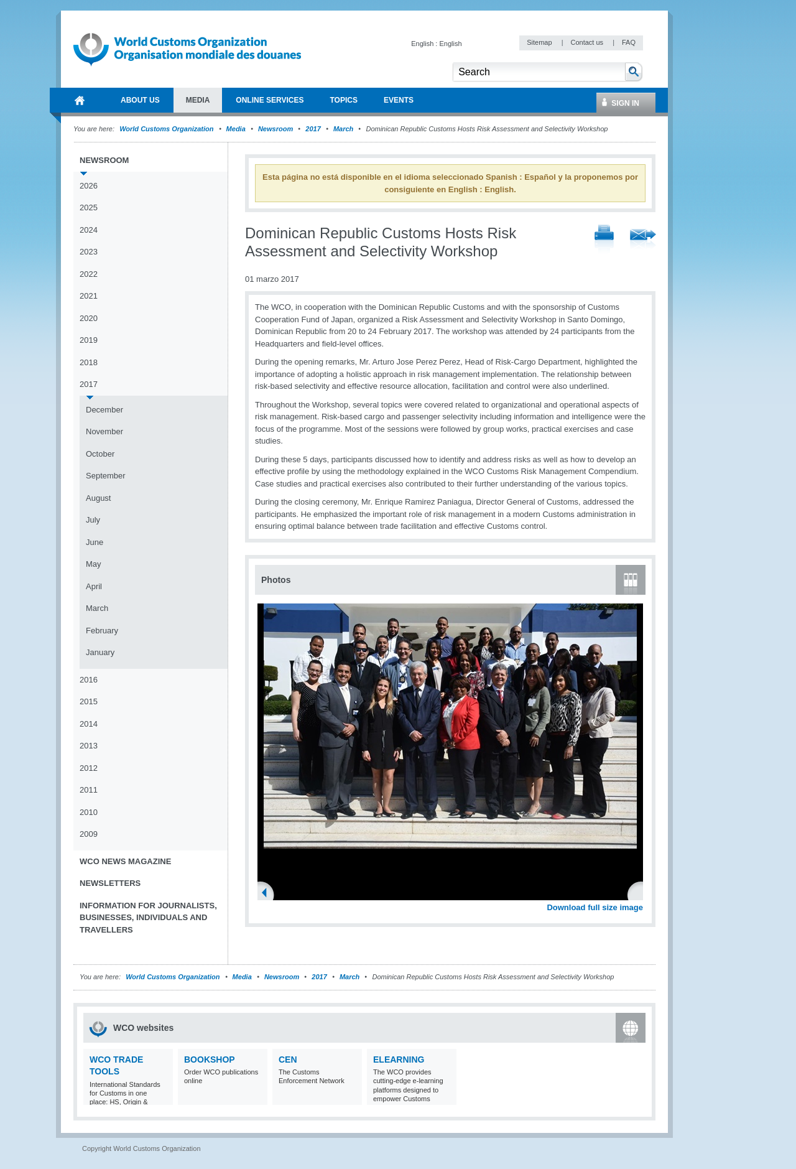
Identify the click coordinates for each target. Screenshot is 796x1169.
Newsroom (275, 129)
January (100, 652)
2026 (89, 185)
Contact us (587, 42)
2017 (312, 129)
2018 (89, 362)
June (94, 542)
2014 (89, 724)
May (93, 564)
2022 (89, 274)
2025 (89, 207)
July (93, 519)
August (98, 498)
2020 (89, 318)
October (100, 454)
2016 (89, 679)
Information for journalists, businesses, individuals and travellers (148, 917)
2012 (89, 768)
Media (236, 129)
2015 (89, 701)
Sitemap (540, 42)
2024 (89, 230)
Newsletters (110, 883)
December (104, 409)
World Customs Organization (167, 129)
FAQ (629, 42)
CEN (288, 1059)
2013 (89, 745)
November (104, 431)
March (343, 129)
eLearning (398, 1059)
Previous (268, 894)
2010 (89, 812)
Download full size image (595, 907)
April (94, 586)
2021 (89, 295)
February (102, 630)
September (106, 475)
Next (640, 894)
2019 (89, 340)
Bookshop (209, 1059)
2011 (89, 789)
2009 (89, 834)
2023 (89, 251)
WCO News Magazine (125, 861)
